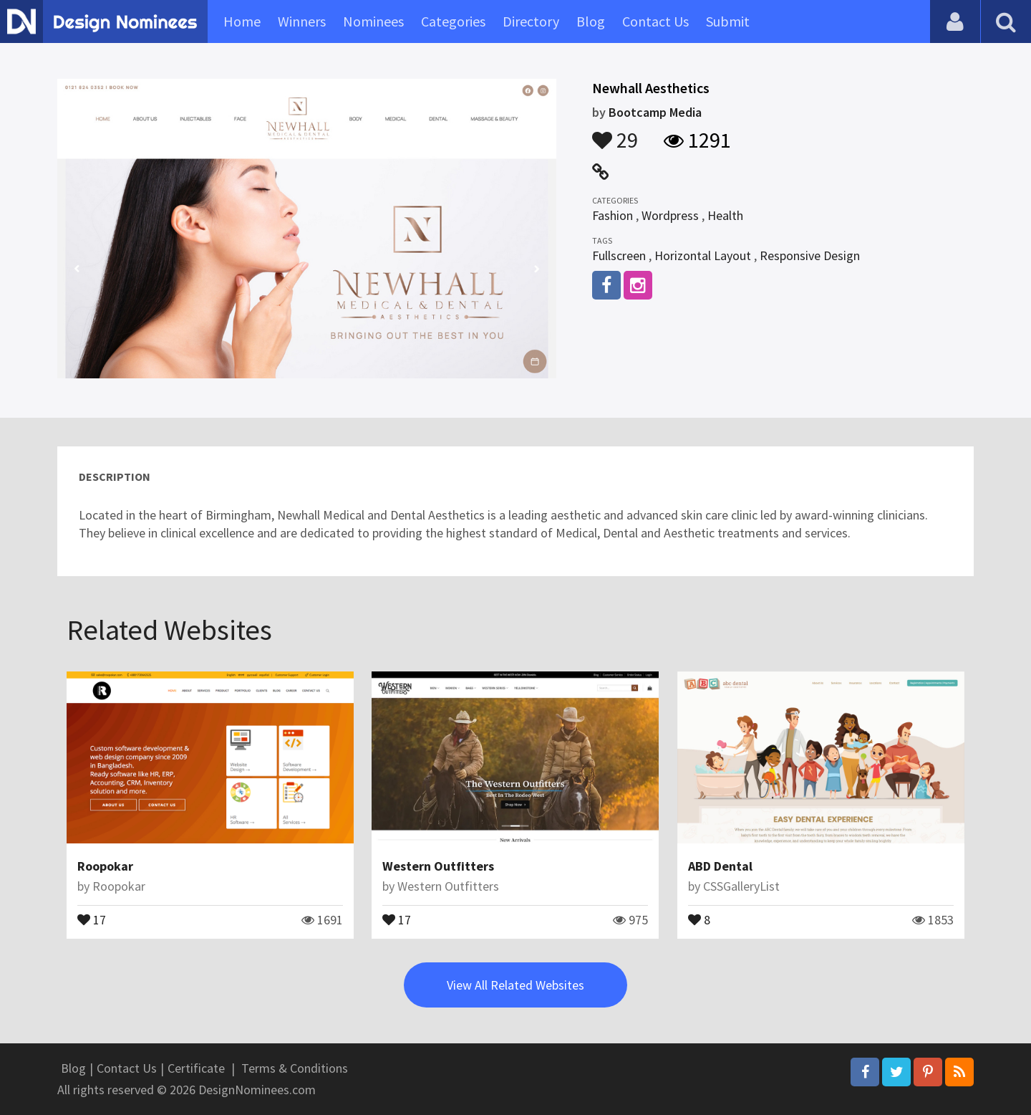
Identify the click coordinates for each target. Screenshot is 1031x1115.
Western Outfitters (438, 866)
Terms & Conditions (294, 1068)
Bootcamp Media (655, 112)
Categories (453, 21)
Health (725, 215)
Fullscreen (619, 255)
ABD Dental (720, 866)
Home (242, 21)
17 (91, 918)
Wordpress (670, 215)
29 (615, 133)
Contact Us (655, 21)
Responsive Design (810, 255)
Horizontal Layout (702, 255)
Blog (590, 21)
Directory (531, 21)
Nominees (373, 21)
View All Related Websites (515, 985)
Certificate (196, 1068)
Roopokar (105, 866)
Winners (302, 21)
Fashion (612, 215)
